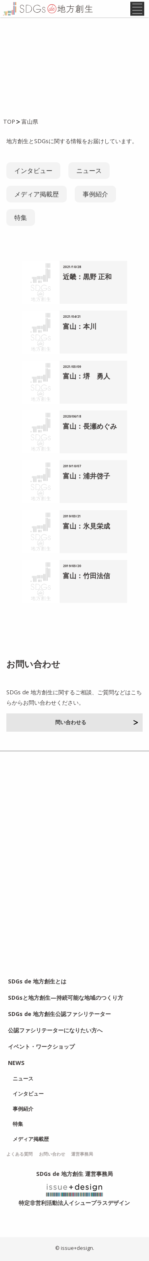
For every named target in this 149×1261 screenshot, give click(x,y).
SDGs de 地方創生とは (37, 981)
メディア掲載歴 (36, 194)
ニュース (89, 170)
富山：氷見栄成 (86, 525)
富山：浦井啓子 (86, 475)
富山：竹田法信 (86, 575)
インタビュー (33, 170)
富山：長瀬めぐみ (90, 426)
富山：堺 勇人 (86, 376)
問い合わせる (96, 722)
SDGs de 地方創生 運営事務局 (74, 1173)
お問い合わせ (52, 1154)
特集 (20, 217)
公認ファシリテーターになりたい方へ (55, 1030)
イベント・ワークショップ (41, 1046)
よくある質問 (19, 1154)
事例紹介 (95, 194)
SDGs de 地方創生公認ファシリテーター (59, 1014)
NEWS (16, 1063)
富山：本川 (80, 326)
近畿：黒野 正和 (87, 276)
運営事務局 (82, 1154)
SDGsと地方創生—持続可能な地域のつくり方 (65, 997)
